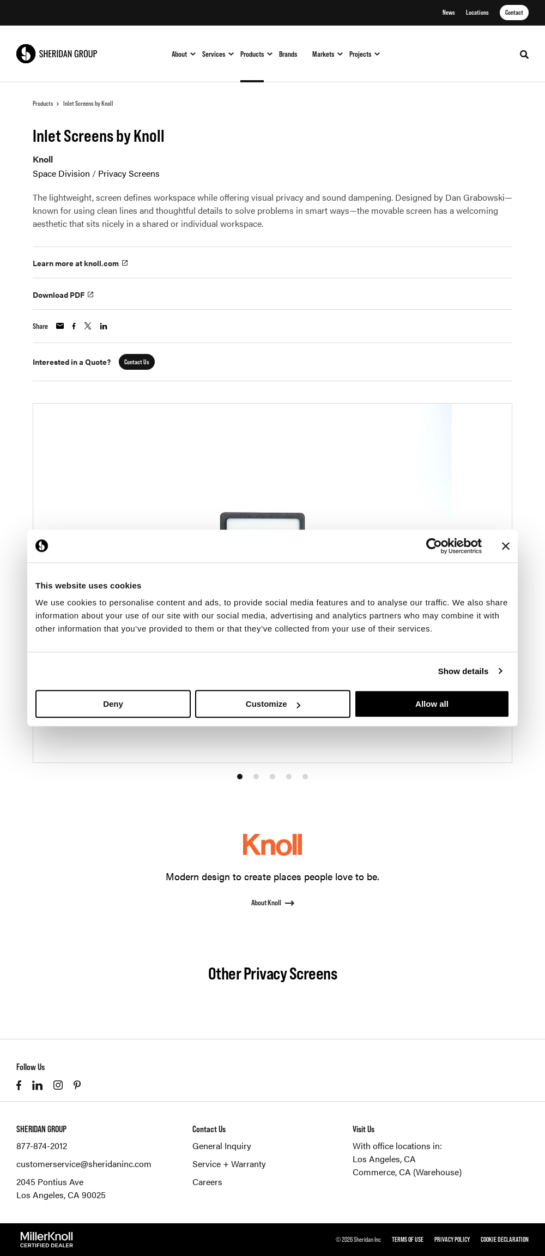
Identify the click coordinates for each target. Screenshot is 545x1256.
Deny (113, 703)
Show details (463, 671)
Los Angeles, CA (384, 1158)
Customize (273, 703)
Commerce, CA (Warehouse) (407, 1171)
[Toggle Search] (524, 54)
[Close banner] (506, 546)
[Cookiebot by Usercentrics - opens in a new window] (434, 546)
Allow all (432, 703)
